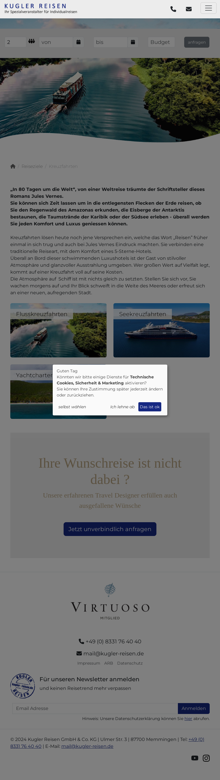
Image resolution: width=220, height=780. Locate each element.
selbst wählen (72, 406)
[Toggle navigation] (209, 8)
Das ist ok (150, 406)
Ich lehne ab (122, 406)
